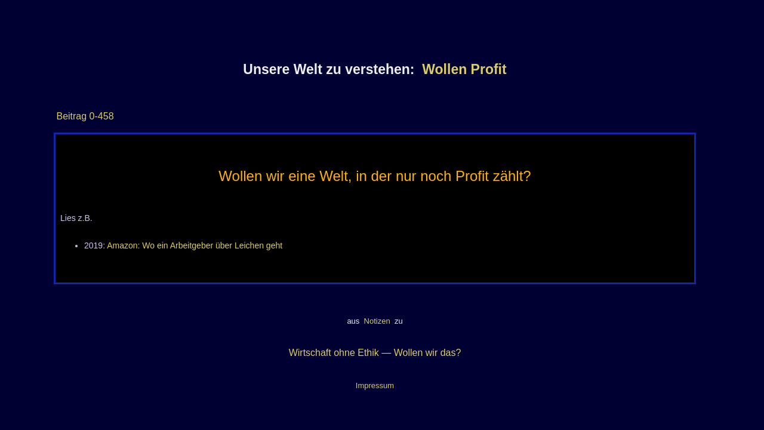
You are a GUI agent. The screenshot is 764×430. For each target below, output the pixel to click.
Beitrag (71, 116)
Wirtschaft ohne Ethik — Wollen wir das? (375, 353)
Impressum (375, 385)
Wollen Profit (464, 69)
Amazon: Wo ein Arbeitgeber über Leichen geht (194, 245)
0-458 (100, 116)
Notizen (377, 321)
